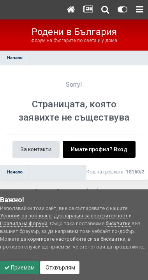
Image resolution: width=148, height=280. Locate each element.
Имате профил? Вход (99, 149)
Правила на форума (24, 223)
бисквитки (118, 223)
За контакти (36, 149)
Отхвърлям (59, 267)
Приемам (19, 267)
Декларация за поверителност (91, 216)
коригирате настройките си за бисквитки (76, 239)
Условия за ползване (25, 216)
